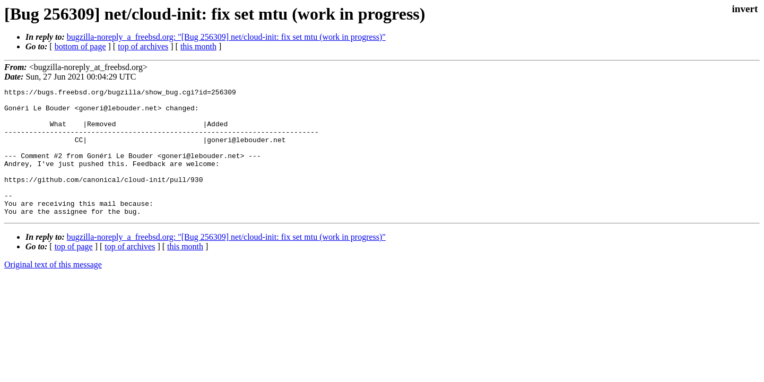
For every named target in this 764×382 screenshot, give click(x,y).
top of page (74, 271)
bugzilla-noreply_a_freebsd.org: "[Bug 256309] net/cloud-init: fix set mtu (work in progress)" (226, 36)
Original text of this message (53, 289)
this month (198, 46)
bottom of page (80, 46)
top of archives (143, 46)
